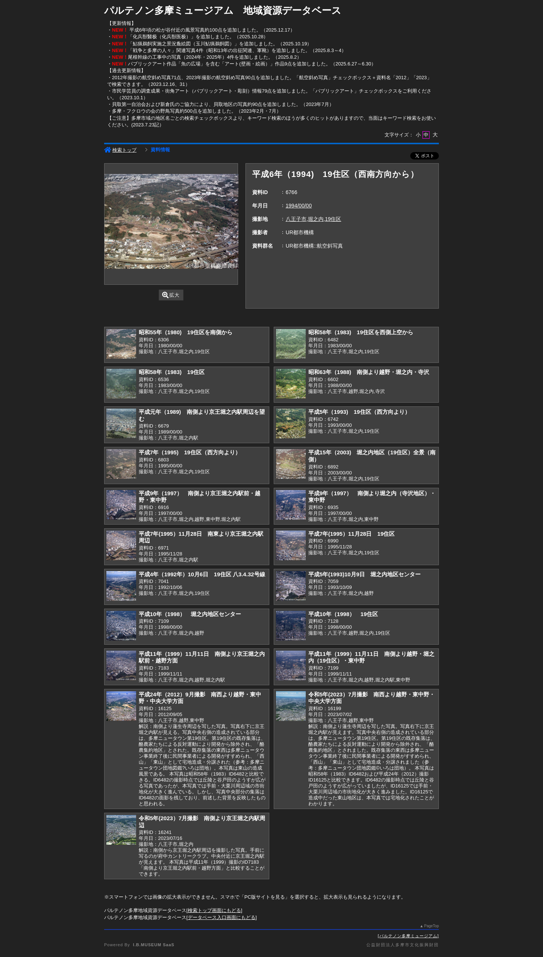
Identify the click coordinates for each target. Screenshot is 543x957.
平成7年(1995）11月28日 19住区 (351, 534)
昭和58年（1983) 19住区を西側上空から (360, 332)
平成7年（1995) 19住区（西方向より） (190, 452)
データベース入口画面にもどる (222, 917)
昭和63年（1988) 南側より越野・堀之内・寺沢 (368, 372)
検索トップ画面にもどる (214, 910)
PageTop (431, 926)
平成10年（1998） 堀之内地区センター (190, 614)
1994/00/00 (299, 206)
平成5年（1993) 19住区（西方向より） (359, 412)
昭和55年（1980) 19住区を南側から (185, 332)
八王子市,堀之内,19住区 (313, 219)
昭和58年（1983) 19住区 (172, 372)
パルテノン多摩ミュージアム (408, 936)
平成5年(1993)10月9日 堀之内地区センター (364, 574)
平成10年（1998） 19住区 (343, 614)
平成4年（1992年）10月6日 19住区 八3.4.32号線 (202, 574)
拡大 (171, 295)
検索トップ (120, 150)
